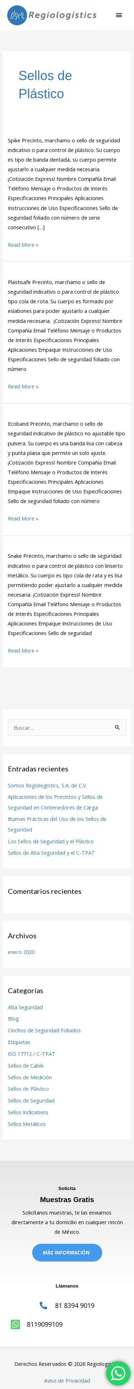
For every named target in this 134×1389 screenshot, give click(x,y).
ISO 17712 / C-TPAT (31, 1053)
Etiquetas (19, 1041)
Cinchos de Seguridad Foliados (44, 1030)
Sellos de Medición (30, 1077)
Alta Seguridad (25, 1007)
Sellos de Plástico (28, 1088)
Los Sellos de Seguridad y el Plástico (51, 841)
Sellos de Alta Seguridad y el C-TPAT (51, 852)
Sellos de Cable (26, 1065)
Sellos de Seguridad (31, 1100)
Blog (13, 1018)
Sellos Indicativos (28, 1112)
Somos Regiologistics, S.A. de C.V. (47, 785)
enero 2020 (21, 951)
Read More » (23, 244)
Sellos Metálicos (27, 1123)
